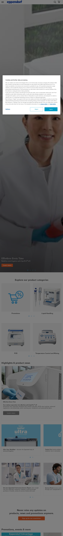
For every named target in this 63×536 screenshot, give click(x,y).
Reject (36, 109)
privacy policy (43, 104)
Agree (51, 109)
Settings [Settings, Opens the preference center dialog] (7, 109)
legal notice (53, 104)
